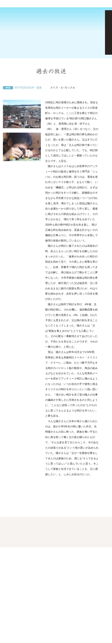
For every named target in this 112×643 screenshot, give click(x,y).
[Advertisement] (56, 17)
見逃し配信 (84, 57)
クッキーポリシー (22, 628)
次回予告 (8, 57)
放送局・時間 (66, 67)
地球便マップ (24, 67)
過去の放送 (47, 57)
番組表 (105, 4)
